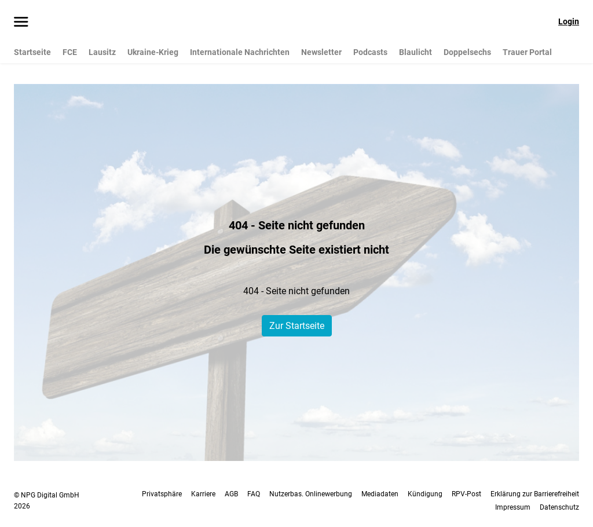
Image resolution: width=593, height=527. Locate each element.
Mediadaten (379, 494)
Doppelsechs (467, 52)
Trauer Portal (527, 52)
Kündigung (425, 494)
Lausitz (102, 52)
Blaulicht (415, 52)
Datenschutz (559, 507)
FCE (70, 52)
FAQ (253, 494)
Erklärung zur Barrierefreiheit (534, 494)
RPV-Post (466, 494)
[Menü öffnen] (21, 22)
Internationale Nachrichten (240, 52)
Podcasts (370, 52)
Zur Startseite (296, 325)
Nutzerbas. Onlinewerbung (310, 494)
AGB (231, 494)
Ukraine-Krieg (152, 52)
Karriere (203, 494)
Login (568, 21)
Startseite (32, 52)
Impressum (512, 507)
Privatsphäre (162, 494)
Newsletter (321, 52)
